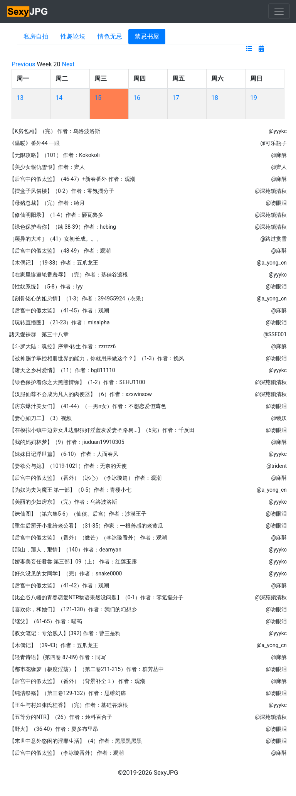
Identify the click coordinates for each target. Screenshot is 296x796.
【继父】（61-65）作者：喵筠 (45, 621)
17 (175, 97)
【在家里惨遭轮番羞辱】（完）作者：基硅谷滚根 (68, 275)
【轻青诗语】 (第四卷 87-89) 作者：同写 (57, 657)
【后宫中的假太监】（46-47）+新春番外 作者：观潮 (72, 179)
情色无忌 (110, 36)
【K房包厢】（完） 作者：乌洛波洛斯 (54, 131)
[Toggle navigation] (279, 11)
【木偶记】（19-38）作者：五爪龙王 (53, 263)
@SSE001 (275, 334)
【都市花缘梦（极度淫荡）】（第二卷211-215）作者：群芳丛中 (86, 669)
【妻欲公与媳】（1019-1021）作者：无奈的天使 (68, 466)
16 (136, 97)
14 (59, 97)
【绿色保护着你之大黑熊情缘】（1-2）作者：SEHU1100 (77, 382)
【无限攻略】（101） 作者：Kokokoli (54, 155)
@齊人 (279, 167)
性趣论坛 (73, 36)
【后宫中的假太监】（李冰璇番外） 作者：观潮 (66, 753)
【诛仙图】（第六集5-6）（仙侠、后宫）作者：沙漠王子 (77, 514)
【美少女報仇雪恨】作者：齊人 (47, 167)
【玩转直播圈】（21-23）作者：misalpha (59, 322)
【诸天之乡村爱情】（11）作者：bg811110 (62, 370)
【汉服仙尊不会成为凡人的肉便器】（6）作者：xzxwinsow (80, 394)
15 (97, 97)
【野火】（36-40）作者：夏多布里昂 (53, 729)
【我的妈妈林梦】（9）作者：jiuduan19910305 (66, 442)
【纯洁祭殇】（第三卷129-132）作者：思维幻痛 (67, 693)
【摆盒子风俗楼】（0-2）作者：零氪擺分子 (61, 191)
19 (253, 97)
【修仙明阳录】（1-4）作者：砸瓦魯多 (56, 215)
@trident (276, 466)
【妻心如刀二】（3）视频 (40, 418)
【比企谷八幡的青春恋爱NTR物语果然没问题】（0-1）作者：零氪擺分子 (96, 597)
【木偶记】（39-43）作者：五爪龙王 (53, 645)
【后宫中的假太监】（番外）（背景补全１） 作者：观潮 (77, 681)
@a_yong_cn (272, 263)
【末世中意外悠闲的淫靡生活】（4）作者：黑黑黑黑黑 (75, 741)
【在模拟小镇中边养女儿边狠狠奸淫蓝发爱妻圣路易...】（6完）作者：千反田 (102, 430)
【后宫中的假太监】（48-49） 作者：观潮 (60, 251)
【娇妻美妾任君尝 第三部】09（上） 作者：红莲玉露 (73, 561)
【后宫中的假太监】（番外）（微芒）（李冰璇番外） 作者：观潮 (88, 538)
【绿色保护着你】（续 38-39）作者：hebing (62, 227)
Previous (23, 64)
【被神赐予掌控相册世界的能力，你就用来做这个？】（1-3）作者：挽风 (96, 358)
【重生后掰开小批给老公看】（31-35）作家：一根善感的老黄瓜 (86, 526)
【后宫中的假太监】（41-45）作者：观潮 (59, 310)
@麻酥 (279, 155)
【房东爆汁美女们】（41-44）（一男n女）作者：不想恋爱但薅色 (87, 406)
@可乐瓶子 (273, 143)
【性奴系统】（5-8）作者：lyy (45, 286)
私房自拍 (36, 36)
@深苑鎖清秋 (271, 191)
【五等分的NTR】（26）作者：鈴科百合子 (60, 717)
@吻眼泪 (276, 203)
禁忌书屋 (147, 36)
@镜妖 (279, 418)
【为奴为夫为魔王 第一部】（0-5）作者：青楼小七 (70, 490)
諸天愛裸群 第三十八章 (39, 334)
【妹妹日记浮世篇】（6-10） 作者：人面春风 (63, 454)
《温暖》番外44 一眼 (34, 143)
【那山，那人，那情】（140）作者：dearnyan (65, 549)
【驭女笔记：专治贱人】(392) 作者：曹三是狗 (65, 633)
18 (214, 97)
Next (68, 64)
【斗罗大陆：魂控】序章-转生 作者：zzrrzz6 (62, 346)
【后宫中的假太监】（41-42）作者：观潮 (59, 585)
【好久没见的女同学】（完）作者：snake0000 (65, 573)
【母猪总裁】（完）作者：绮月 (47, 203)
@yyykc (278, 131)
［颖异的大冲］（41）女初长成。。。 (55, 239)
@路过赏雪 (273, 239)
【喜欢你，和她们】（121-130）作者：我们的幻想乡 (73, 609)
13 (20, 97)
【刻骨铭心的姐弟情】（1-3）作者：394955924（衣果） (77, 298)
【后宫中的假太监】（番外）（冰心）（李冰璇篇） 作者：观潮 (85, 478)
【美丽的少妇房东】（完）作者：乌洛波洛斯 (63, 502)
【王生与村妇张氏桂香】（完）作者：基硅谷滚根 (68, 705)
